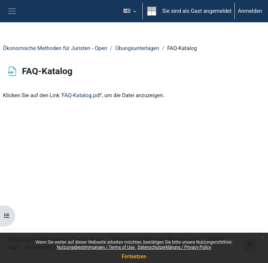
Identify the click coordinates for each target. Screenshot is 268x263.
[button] (130, 11)
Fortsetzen (134, 256)
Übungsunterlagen (137, 48)
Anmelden (250, 11)
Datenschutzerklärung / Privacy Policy (174, 247)
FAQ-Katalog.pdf (81, 95)
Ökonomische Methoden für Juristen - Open (55, 48)
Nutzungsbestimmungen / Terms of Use (96, 247)
